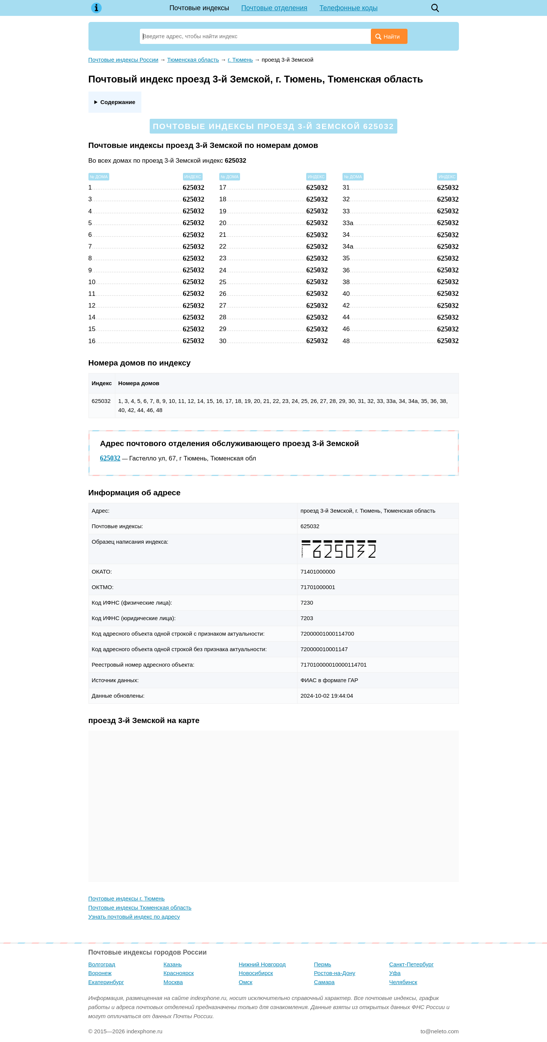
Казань (173, 964)
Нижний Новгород (262, 964)
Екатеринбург (106, 982)
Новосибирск (256, 973)
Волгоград (101, 964)
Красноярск (179, 973)
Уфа (395, 973)
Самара (324, 982)
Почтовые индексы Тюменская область (140, 907)
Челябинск (403, 982)
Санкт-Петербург (411, 964)
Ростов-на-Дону (334, 973)
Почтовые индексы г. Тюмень (126, 898)
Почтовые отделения (274, 8)
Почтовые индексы (199, 8)
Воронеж (100, 973)
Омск (246, 982)
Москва (173, 982)
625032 (110, 458)
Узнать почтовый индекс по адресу (134, 916)
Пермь (323, 964)
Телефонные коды (348, 8)
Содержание (117, 102)
